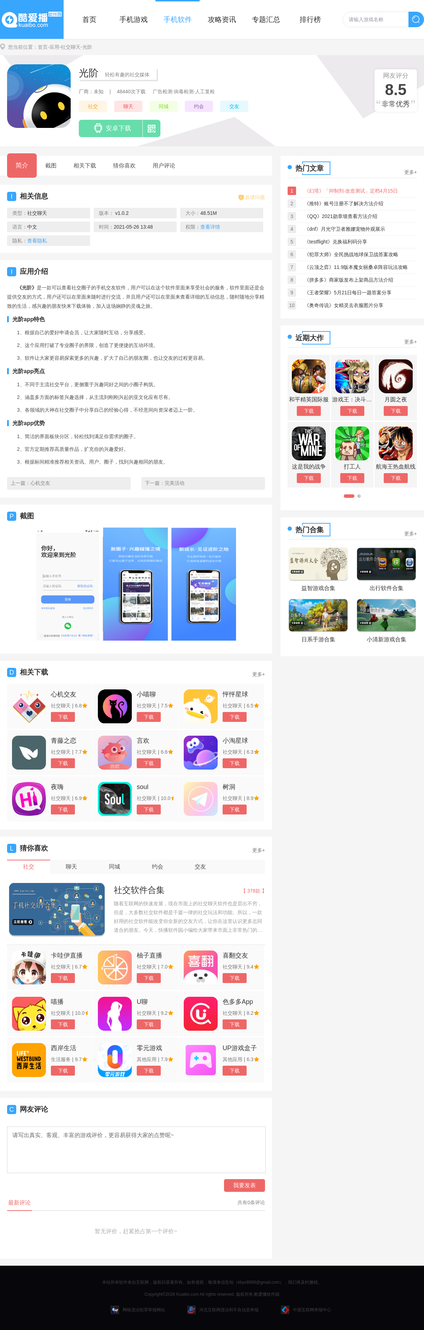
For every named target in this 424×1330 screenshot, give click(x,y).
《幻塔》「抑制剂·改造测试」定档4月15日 (351, 191)
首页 (89, 19)
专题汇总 (266, 19)
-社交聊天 (70, 47)
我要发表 (244, 1185)
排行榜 (310, 19)
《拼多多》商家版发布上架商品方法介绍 (348, 280)
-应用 (53, 47)
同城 (164, 106)
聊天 (128, 106)
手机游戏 (133, 19)
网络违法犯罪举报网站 (138, 1309)
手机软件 (178, 19)
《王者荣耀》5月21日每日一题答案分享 (347, 292)
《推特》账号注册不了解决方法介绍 (343, 203)
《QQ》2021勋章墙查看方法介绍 (340, 216)
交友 (234, 106)
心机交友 (40, 483)
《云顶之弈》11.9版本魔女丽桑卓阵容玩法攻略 (356, 267)
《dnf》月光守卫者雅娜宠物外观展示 (344, 229)
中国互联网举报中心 (306, 1309)
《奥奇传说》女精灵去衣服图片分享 (343, 305)
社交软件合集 (139, 890)
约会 (199, 106)
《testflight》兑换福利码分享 (335, 242)
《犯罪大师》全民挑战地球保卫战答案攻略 (351, 254)
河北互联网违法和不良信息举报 (223, 1309)
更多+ (258, 674)
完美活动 (174, 483)
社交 (93, 106)
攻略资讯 (222, 19)
